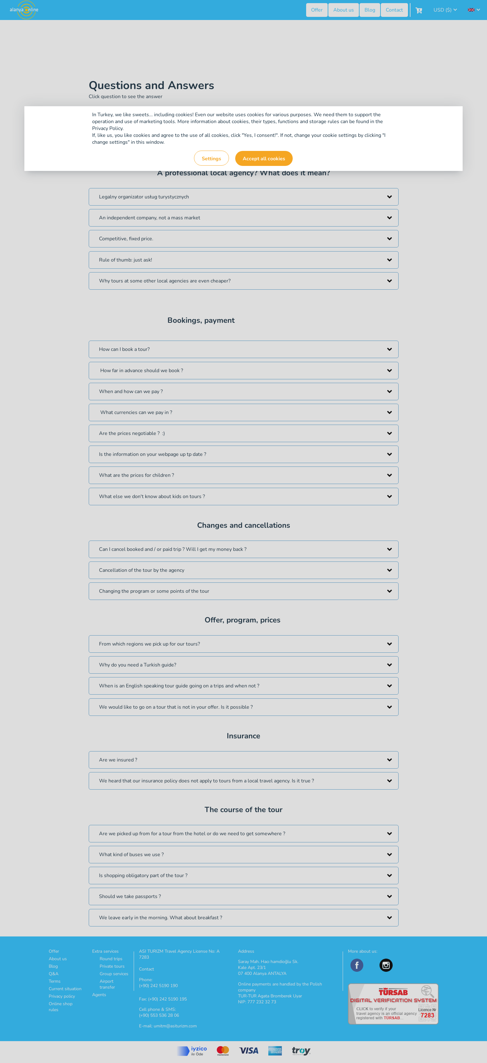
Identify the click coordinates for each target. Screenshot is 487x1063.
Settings (211, 158)
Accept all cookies (264, 158)
